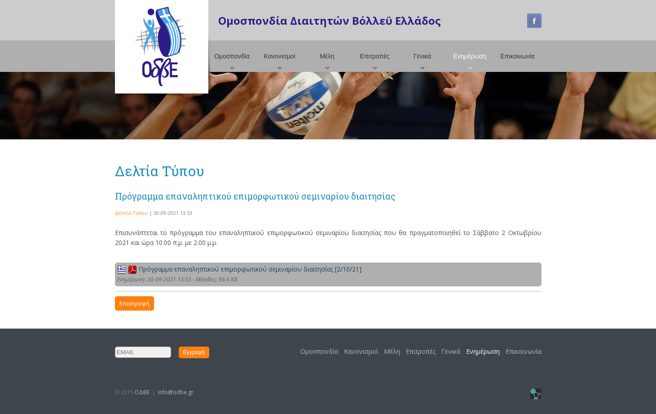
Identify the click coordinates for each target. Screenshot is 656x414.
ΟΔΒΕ (142, 392)
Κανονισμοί (279, 56)
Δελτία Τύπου (131, 212)
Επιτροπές (375, 56)
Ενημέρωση (470, 56)
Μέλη (327, 56)
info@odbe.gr (176, 392)
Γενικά (422, 56)
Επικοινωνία (518, 56)
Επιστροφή (134, 303)
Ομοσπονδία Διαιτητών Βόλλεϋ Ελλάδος (329, 20)
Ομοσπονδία (232, 56)
